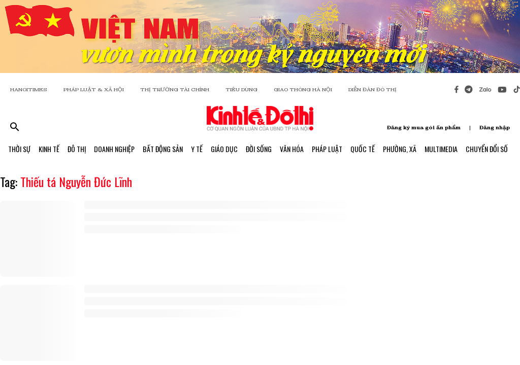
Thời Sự (19, 148)
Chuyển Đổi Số (487, 148)
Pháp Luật (327, 148)
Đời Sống (259, 148)
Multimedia (441, 148)
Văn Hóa (292, 148)
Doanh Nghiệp (114, 148)
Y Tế (197, 148)
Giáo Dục (224, 148)
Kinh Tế (49, 148)
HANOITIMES (28, 89)
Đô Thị (77, 148)
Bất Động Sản (163, 148)
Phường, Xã (399, 148)
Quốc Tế (362, 148)
